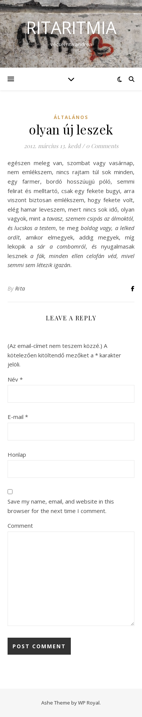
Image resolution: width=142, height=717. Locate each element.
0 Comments (102, 146)
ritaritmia (71, 27)
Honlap (17, 454)
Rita (20, 288)
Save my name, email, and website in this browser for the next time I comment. (61, 506)
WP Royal (89, 702)
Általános (71, 117)
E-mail (18, 416)
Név (15, 379)
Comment (20, 525)
